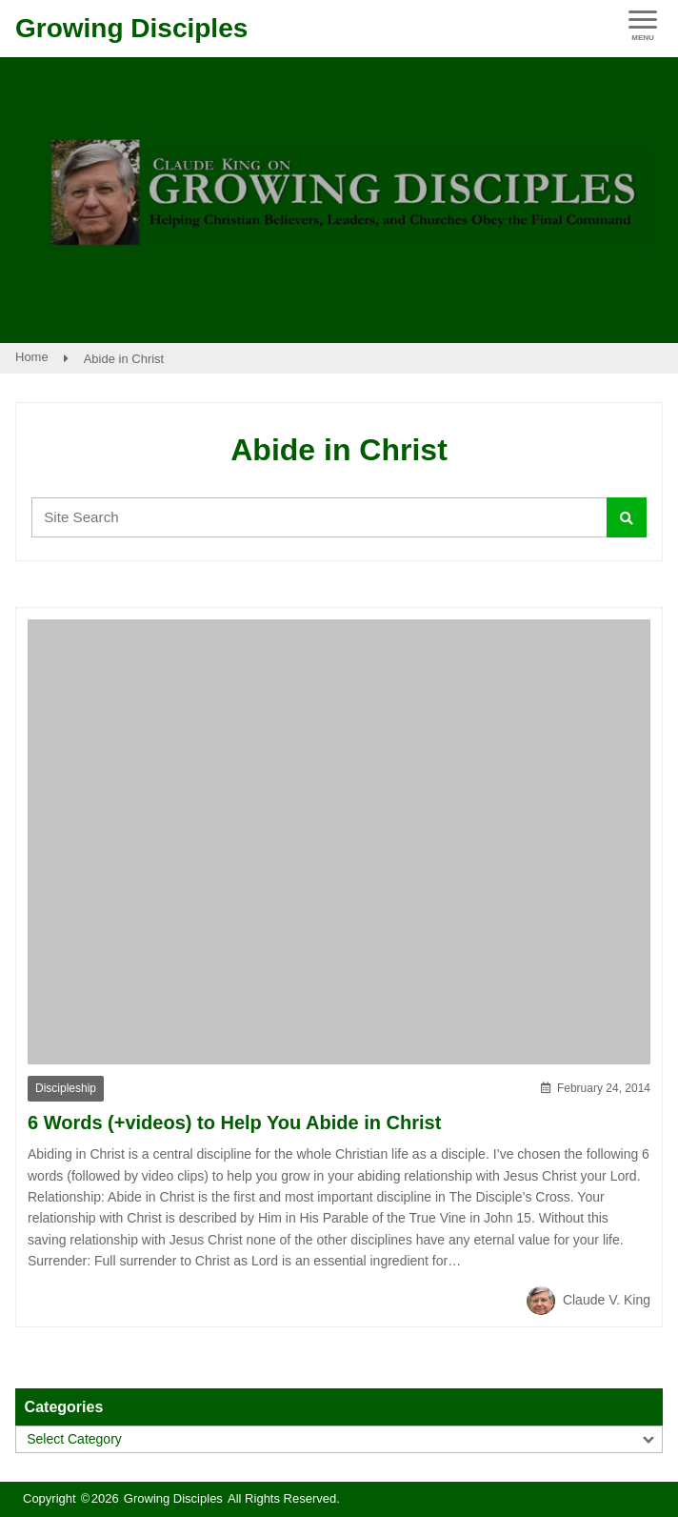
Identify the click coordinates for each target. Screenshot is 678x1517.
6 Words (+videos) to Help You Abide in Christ (234, 1122)
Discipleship (65, 1088)
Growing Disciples (131, 28)
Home (32, 357)
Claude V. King (588, 1299)
